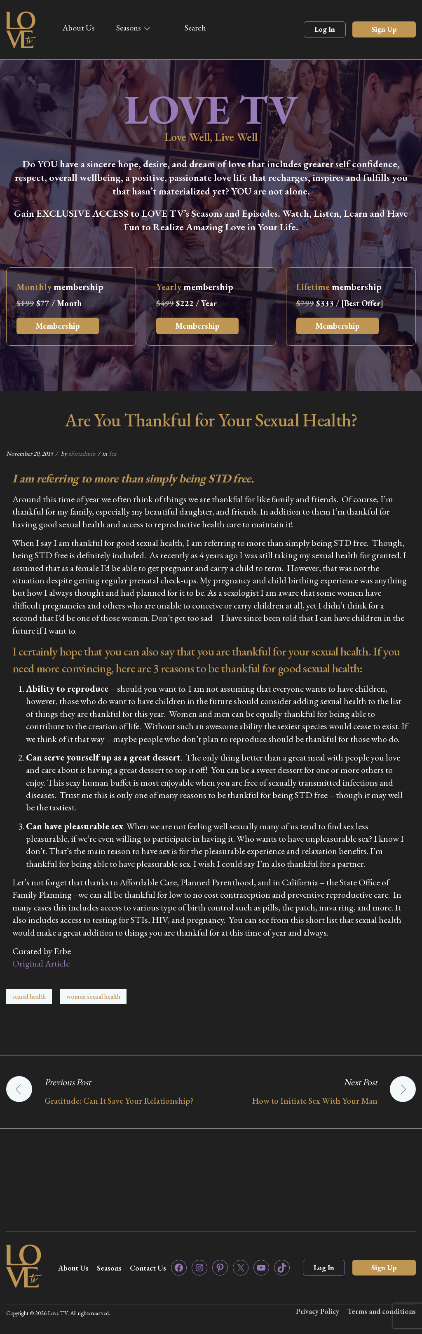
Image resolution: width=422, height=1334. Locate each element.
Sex (112, 453)
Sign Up (384, 29)
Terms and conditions (381, 1311)
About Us (78, 27)
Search (195, 27)
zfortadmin (82, 453)
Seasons (128, 27)
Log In (324, 29)
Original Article (41, 963)
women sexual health (93, 996)
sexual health (29, 996)
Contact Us (148, 1268)
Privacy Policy (317, 1311)
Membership (57, 326)
